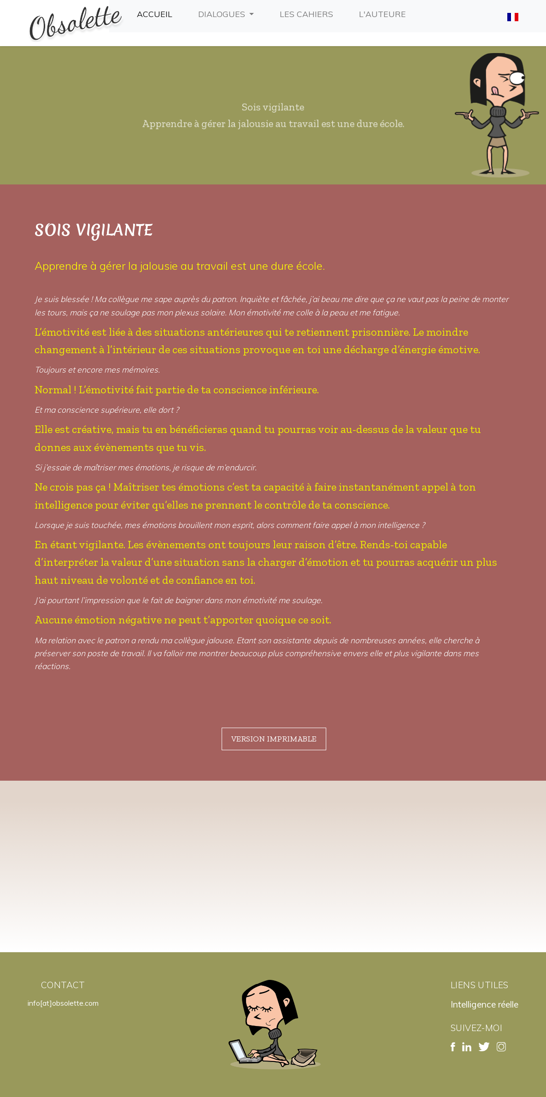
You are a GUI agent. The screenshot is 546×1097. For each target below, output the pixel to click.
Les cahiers (308, 13)
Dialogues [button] (222, 14)
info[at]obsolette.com (63, 1003)
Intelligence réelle (484, 1004)
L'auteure (384, 13)
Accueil (156, 13)
